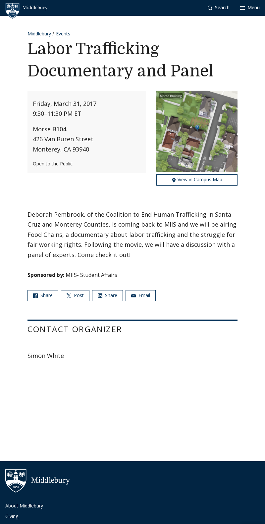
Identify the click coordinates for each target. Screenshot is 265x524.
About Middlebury (24, 505)
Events (63, 33)
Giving (11, 516)
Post (75, 295)
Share (43, 295)
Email (140, 295)
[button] (218, 8)
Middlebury (39, 33)
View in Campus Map (197, 179)
